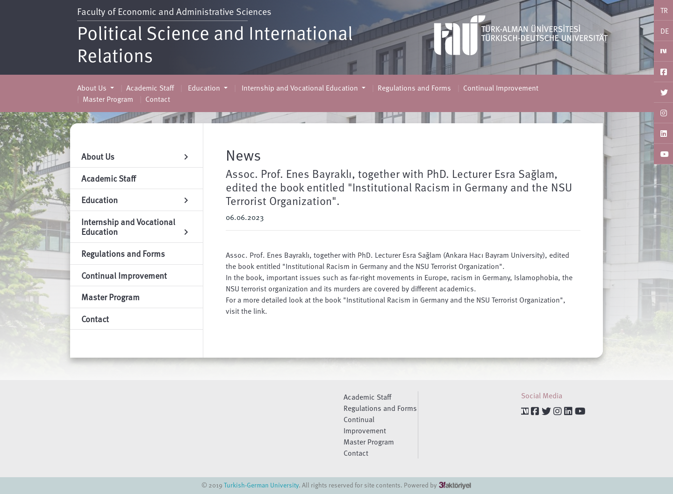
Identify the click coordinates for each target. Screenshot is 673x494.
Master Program (108, 99)
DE (664, 30)
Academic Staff (150, 87)
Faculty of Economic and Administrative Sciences (174, 11)
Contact (157, 99)
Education (204, 87)
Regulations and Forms (414, 87)
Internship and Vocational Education (300, 87)
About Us (92, 87)
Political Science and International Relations (215, 43)
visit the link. (246, 311)
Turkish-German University (261, 485)
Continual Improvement (500, 87)
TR (664, 10)
